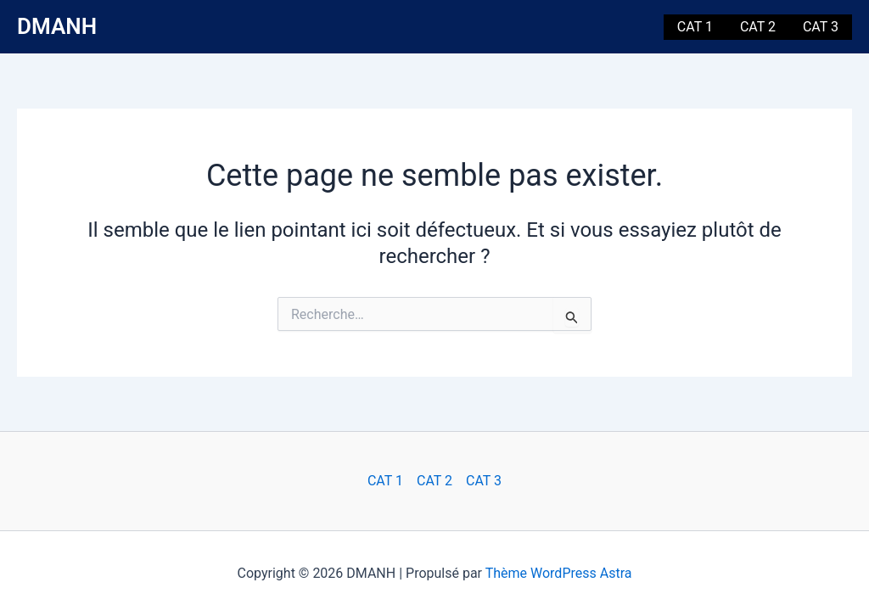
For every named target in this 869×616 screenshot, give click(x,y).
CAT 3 (820, 27)
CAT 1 (695, 27)
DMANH (57, 26)
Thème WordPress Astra (558, 573)
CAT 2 (758, 27)
